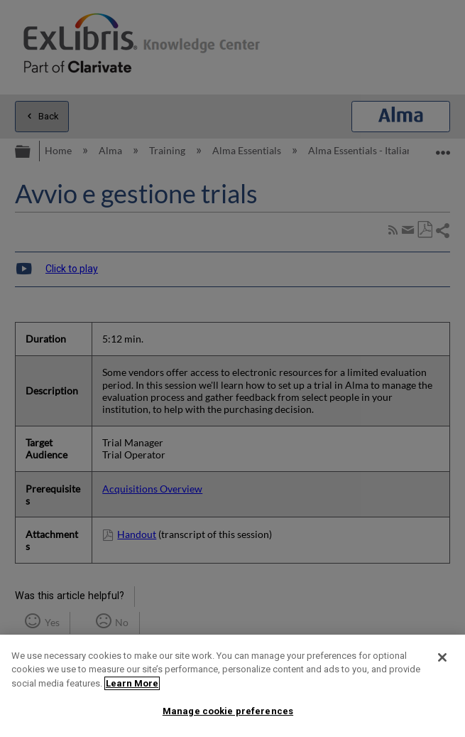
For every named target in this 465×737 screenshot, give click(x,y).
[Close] (442, 657)
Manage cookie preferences (228, 711)
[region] (232, 686)
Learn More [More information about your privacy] (132, 683)
